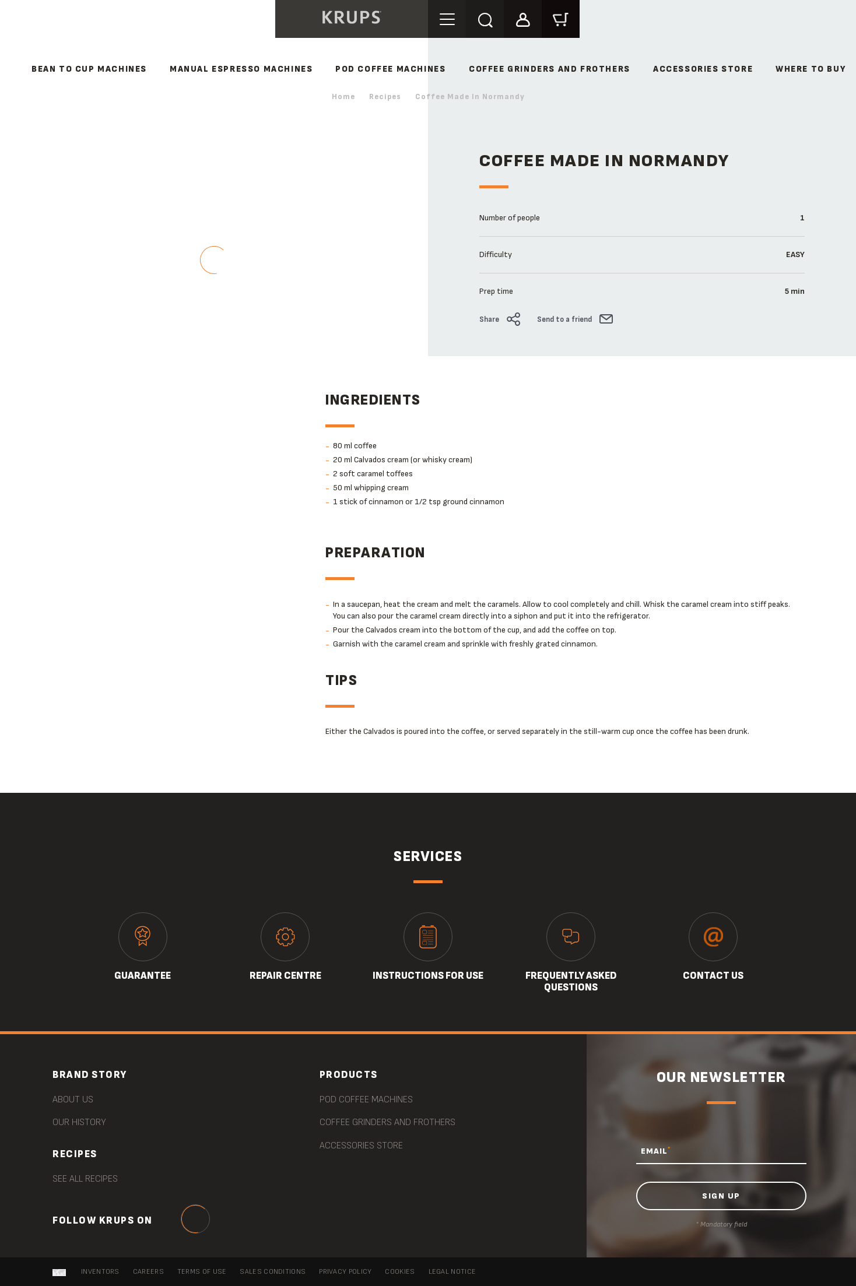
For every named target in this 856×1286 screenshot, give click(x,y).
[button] (523, 18)
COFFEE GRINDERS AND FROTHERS (549, 69)
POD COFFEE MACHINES (390, 69)
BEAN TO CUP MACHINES (89, 69)
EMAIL (656, 1151)
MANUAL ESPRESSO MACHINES (241, 69)
